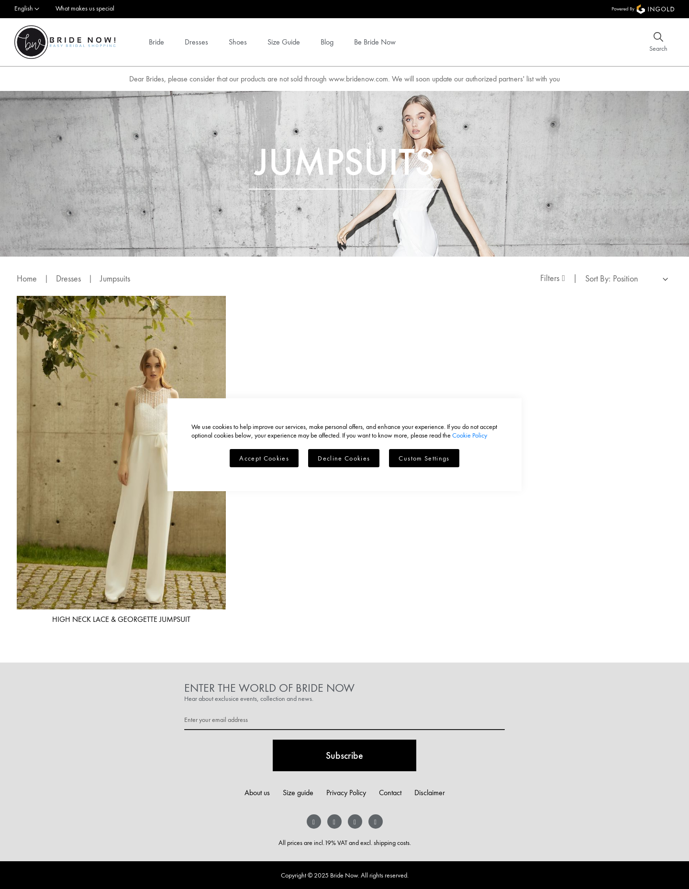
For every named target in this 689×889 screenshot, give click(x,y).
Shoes (238, 42)
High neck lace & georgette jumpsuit (121, 619)
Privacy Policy (346, 793)
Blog (327, 42)
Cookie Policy (469, 435)
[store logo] (64, 42)
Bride (156, 42)
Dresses (196, 42)
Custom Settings (424, 458)
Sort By (597, 278)
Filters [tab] (549, 277)
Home (28, 278)
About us (257, 793)
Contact (390, 793)
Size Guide (283, 42)
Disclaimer (429, 793)
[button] (26, 9)
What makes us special (85, 8)
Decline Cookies (344, 458)
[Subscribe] (344, 755)
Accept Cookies (264, 458)
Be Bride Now (375, 42)
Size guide (298, 793)
